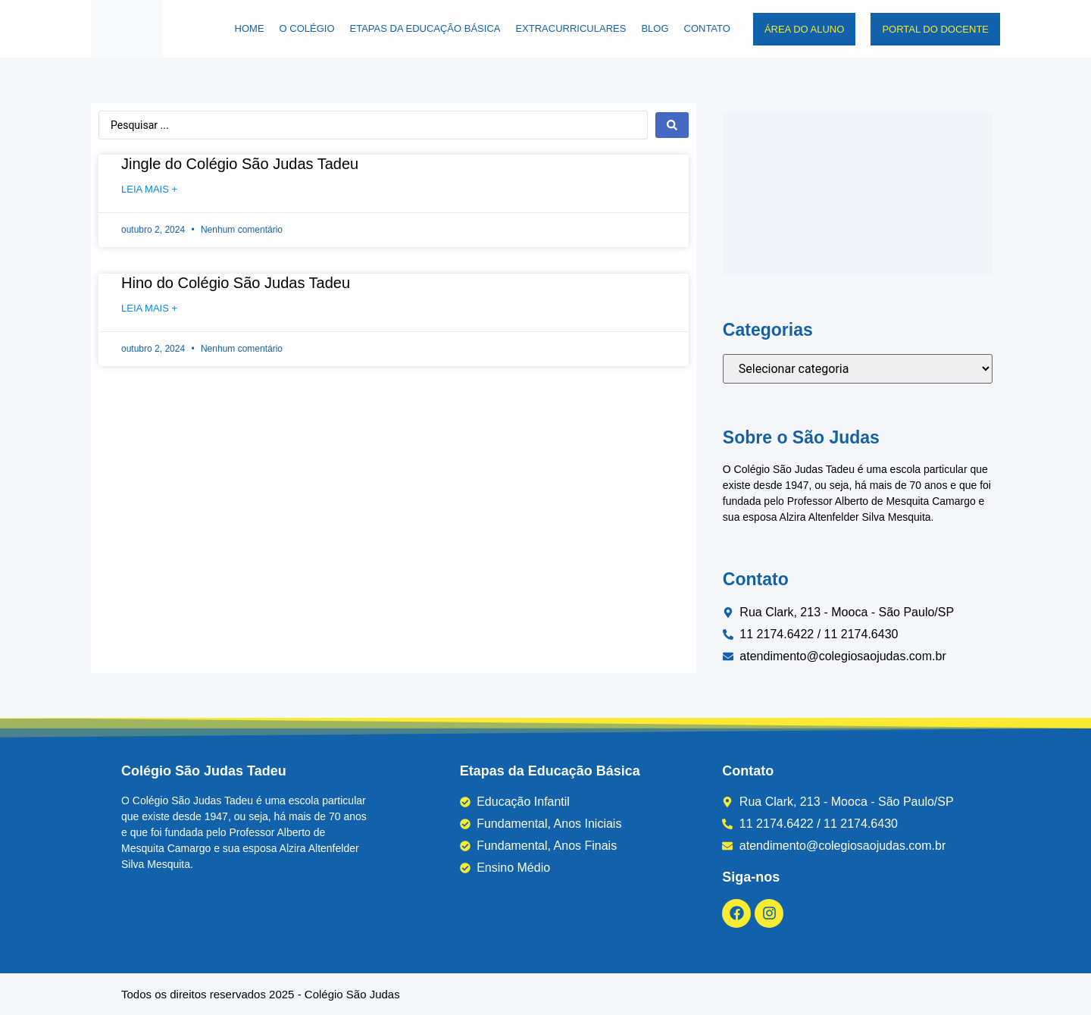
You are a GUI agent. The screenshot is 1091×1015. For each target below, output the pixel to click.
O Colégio (307, 28)
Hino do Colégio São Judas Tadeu (235, 282)
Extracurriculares (570, 28)
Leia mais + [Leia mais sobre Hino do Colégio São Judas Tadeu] (149, 308)
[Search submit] (672, 125)
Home (249, 28)
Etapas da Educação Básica (425, 28)
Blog (654, 28)
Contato (707, 28)
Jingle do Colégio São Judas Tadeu (239, 163)
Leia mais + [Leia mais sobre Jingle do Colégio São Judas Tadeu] (149, 189)
